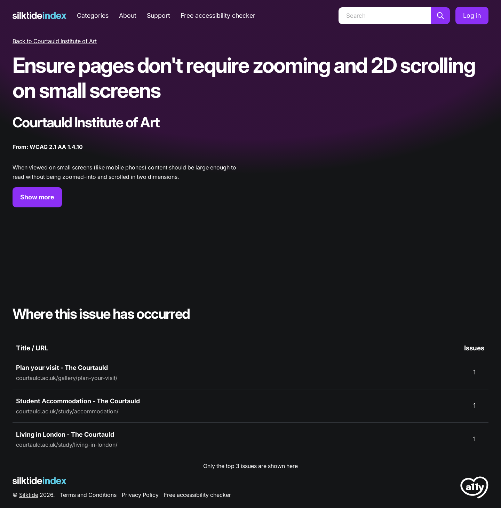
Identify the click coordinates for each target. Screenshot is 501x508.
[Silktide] (39, 15)
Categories (93, 15)
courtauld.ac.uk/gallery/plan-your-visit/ (67, 377)
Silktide (28, 494)
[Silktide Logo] (39, 480)
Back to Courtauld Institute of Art (55, 41)
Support (158, 15)
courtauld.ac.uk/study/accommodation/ (67, 411)
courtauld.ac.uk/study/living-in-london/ (67, 444)
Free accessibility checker (218, 15)
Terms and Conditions (88, 494)
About (127, 15)
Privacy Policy (140, 494)
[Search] (385, 15)
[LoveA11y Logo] (474, 488)
